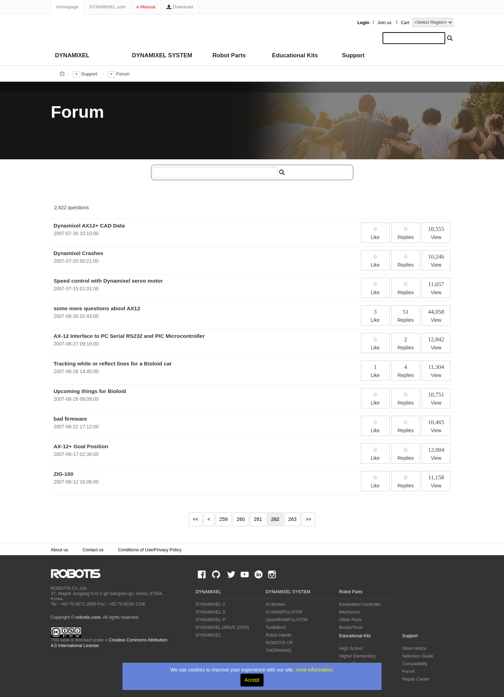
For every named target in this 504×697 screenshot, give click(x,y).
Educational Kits (295, 55)
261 (258, 519)
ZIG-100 (63, 474)
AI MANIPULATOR (284, 612)
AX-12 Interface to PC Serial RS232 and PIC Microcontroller (129, 336)
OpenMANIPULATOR (287, 619)
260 (241, 519)
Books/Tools (351, 627)
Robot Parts (229, 55)
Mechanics (349, 612)
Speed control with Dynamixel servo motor (108, 281)
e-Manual (145, 6)
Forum (408, 671)
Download (179, 6)
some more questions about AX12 (97, 308)
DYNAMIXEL (72, 55)
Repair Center (415, 679)
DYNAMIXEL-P (210, 619)
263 (292, 519)
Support (353, 55)
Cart (405, 22)
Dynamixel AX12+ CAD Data (89, 225)
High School (351, 648)
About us (59, 549)
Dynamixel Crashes (78, 253)
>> (308, 519)
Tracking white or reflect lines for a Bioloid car (113, 363)
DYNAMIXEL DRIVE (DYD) (222, 627)
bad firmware (70, 419)
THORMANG (278, 650)
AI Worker (275, 604)
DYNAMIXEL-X (210, 612)
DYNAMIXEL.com (108, 6)
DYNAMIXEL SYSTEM (162, 55)
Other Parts (350, 619)
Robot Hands (279, 635)
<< (195, 519)
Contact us (93, 549)
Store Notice (414, 648)
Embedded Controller (360, 604)
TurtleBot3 (276, 627)
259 (223, 519)
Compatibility (414, 663)
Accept (252, 680)
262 (275, 519)
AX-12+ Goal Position (81, 446)
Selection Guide (417, 656)
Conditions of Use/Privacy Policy (149, 549)
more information (313, 670)
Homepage (67, 6)
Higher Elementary (357, 656)
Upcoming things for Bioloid (90, 391)
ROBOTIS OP (279, 642)
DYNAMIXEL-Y (210, 604)
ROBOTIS (78, 573)
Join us (384, 22)
